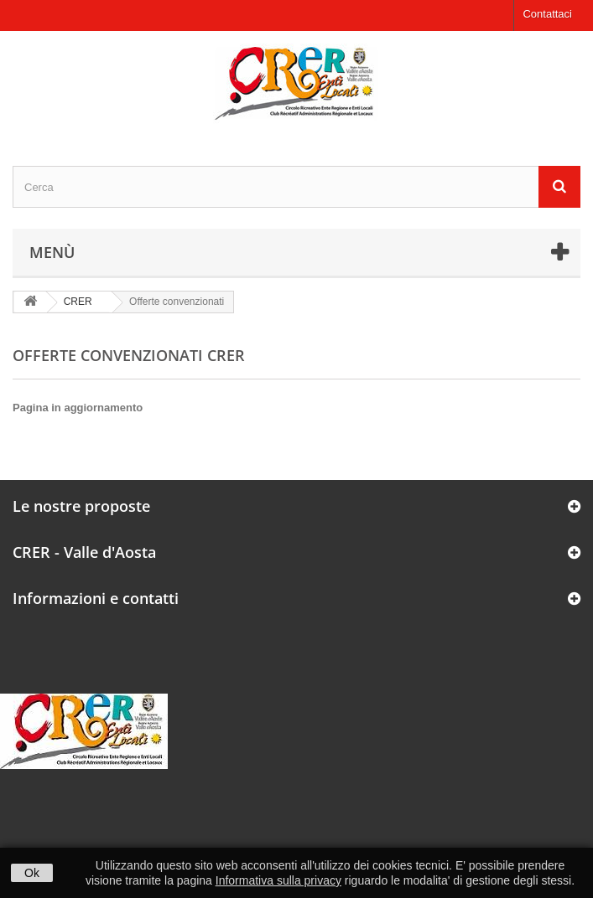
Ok (31, 873)
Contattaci (547, 14)
